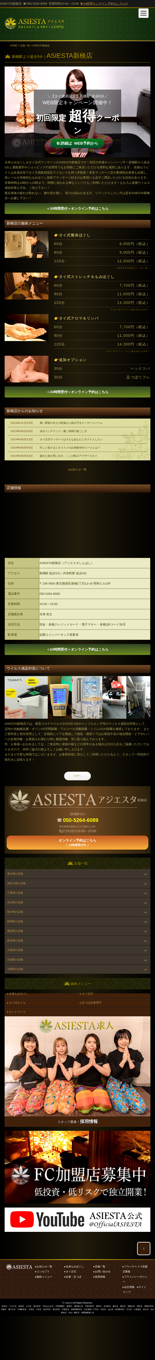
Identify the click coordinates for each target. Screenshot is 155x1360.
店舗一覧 (25, 45)
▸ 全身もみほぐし (19, 1033)
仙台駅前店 (72, 1356)
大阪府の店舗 (17, 981)
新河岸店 (63, 1353)
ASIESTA (68, 1347)
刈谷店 (124, 1353)
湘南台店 (142, 1350)
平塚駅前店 (35, 1353)
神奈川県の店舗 (18, 895)
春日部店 (73, 1353)
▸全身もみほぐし (74, 1310)
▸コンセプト (42, 1315)
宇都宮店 (83, 1353)
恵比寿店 (39, 1350)
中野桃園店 (65, 1350)
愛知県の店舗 (17, 957)
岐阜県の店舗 (17, 969)
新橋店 (75, 1350)
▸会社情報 (128, 1331)
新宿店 (22, 1350)
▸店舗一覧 (99, 1310)
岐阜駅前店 (142, 1353)
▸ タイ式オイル (18, 1044)
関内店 (151, 1350)
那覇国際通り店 (100, 1356)
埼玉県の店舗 (17, 920)
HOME (13, 45)
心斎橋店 (52, 1356)
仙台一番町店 (85, 1356)
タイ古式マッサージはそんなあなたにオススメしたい (71, 443)
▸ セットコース (18, 1055)
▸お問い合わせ (102, 1315)
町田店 (4, 1350)
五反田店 (116, 1350)
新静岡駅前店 (95, 1353)
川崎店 (15, 1353)
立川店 (30, 1350)
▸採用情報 (99, 1320)
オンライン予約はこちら (77, 209)
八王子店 (13, 1350)
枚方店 (62, 1356)
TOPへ (77, 786)
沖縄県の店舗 (17, 1006)
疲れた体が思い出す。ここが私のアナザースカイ (68, 460)
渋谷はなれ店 (51, 1350)
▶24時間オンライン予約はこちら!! (104, 3)
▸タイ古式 (70, 1315)
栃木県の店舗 (17, 932)
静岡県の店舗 (17, 944)
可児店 (152, 1353)
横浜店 (133, 1350)
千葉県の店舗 (17, 908)
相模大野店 (5, 1353)
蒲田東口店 (85, 1350)
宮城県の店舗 (17, 993)
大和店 (45, 1353)
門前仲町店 (97, 1350)
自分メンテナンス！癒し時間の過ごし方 (63, 435)
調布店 (107, 1350)
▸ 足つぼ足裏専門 (92, 1044)
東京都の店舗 (17, 883)
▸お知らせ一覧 (77, 474)
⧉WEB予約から (77, 141)
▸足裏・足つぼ (72, 1320)
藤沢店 (125, 1350)
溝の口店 (24, 1353)
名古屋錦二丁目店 (111, 1353)
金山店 (132, 1353)
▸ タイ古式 (88, 1033)
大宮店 (53, 1353)
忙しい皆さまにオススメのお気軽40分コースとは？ (70, 452)
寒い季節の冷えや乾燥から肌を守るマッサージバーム (71, 427)
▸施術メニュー (43, 1320)
